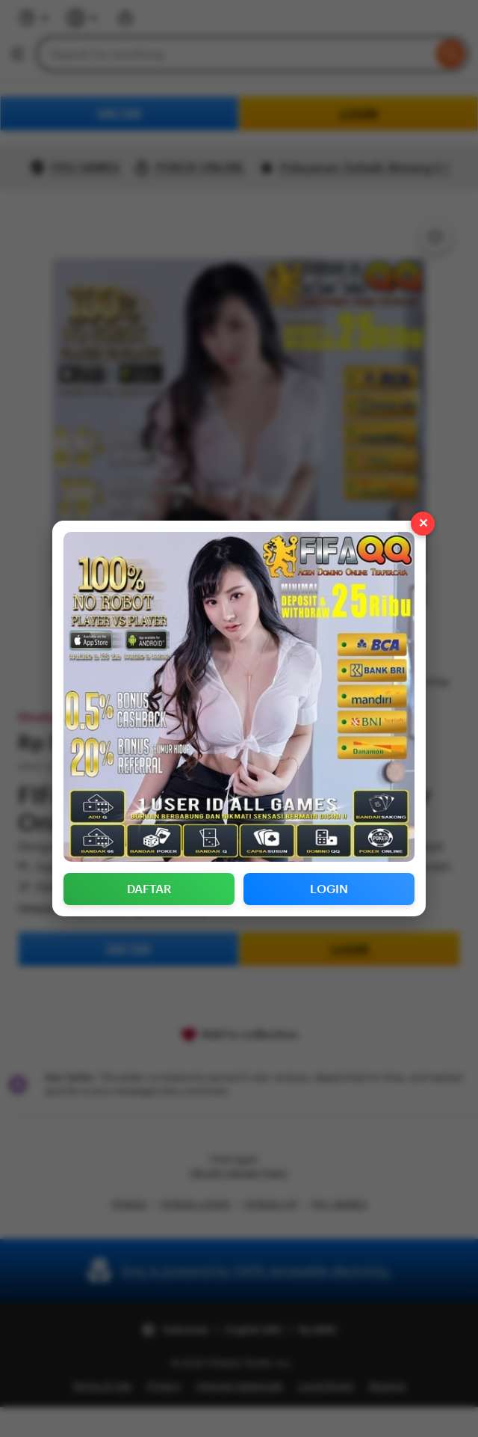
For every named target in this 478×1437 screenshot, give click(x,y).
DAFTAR (149, 889)
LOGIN (329, 889)
